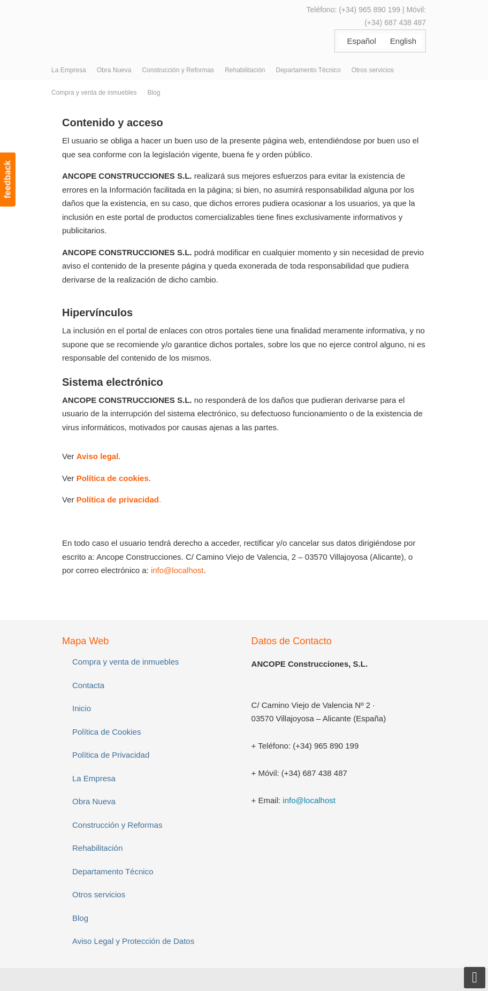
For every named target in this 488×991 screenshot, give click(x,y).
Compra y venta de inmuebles (125, 661)
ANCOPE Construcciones (142, 26)
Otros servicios (98, 894)
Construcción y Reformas (117, 824)
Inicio (81, 708)
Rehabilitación (97, 847)
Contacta (88, 685)
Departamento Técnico (112, 871)
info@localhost (177, 570)
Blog (80, 918)
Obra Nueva (94, 801)
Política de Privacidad (110, 754)
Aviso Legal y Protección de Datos (133, 941)
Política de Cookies (106, 731)
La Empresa (94, 778)
